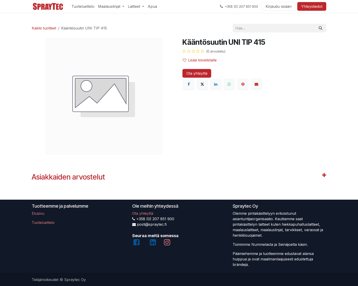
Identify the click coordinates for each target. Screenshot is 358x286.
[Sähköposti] (256, 84)
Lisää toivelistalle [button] (200, 60)
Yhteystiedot (311, 6)
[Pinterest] (242, 84)
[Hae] (320, 28)
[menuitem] (83, 6)
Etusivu (38, 213)
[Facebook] (188, 84)
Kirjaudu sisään (279, 6)
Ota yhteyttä (196, 73)
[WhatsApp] (229, 84)
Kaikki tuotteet (44, 28)
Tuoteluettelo (43, 222)
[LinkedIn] (215, 84)
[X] (202, 84)
